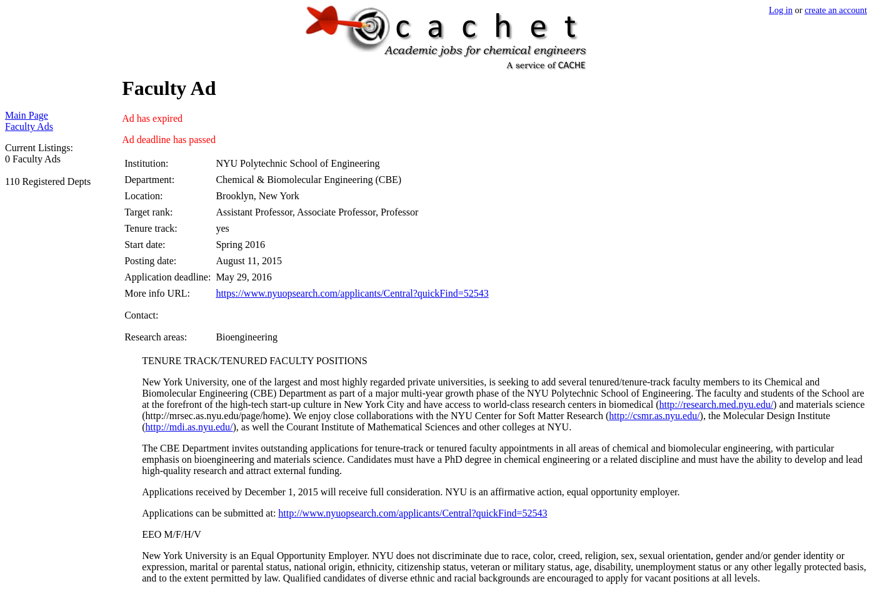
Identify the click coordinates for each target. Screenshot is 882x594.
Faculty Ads (29, 126)
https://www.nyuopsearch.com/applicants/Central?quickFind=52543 (352, 293)
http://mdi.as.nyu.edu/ (189, 427)
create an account (835, 10)
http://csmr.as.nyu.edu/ (654, 415)
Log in (781, 10)
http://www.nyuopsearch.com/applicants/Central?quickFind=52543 (412, 513)
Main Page (26, 115)
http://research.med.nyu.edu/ (716, 404)
